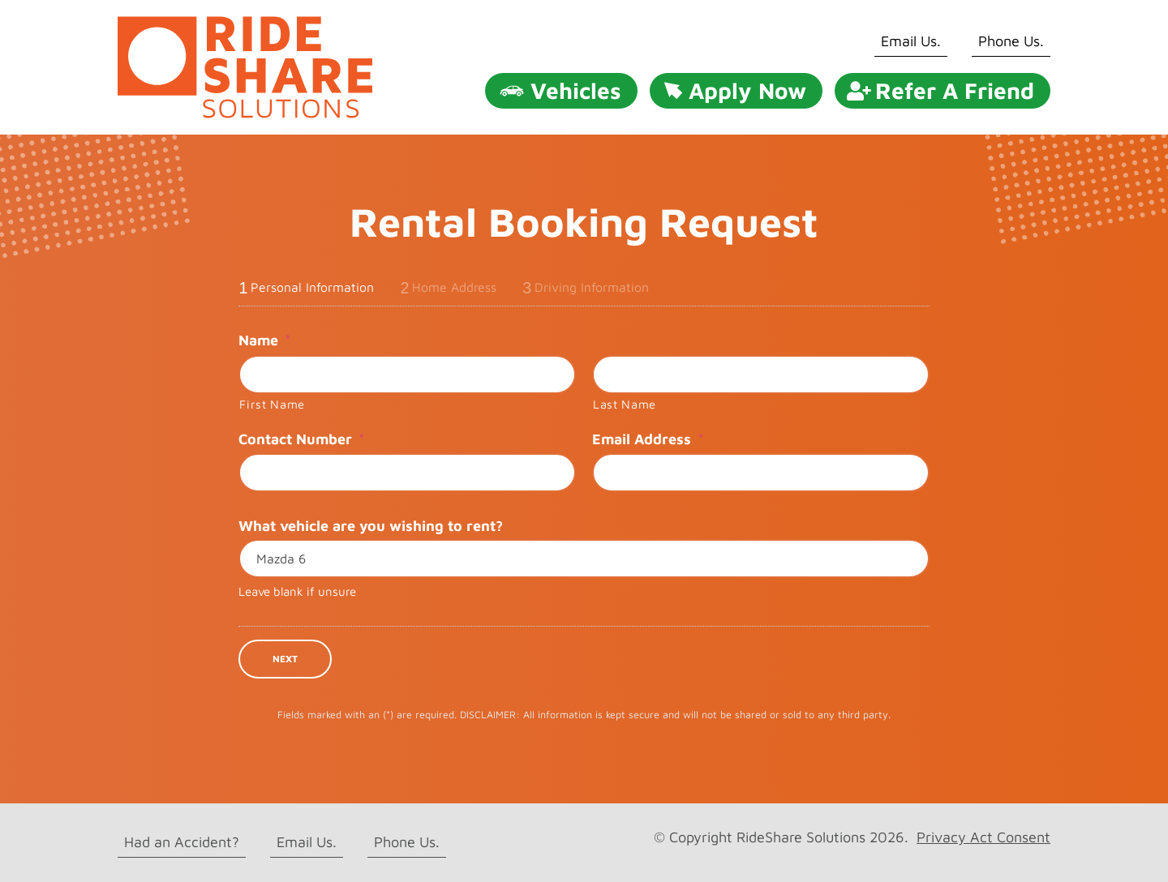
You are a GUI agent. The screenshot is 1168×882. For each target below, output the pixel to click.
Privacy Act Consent (983, 837)
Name (264, 340)
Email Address (647, 438)
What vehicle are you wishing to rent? (370, 525)
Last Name (624, 404)
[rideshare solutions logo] (245, 23)
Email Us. (911, 40)
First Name (272, 404)
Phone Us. (1011, 40)
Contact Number (301, 438)
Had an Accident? (181, 841)
